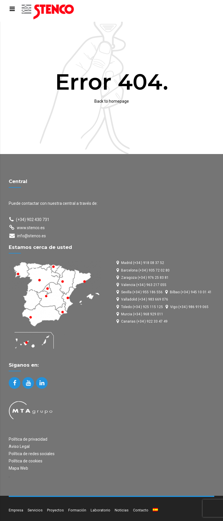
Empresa (16, 510)
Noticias (122, 510)
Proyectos (55, 510)
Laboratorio (100, 510)
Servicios (35, 510)
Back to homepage (111, 101)
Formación (77, 510)
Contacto (140, 510)
